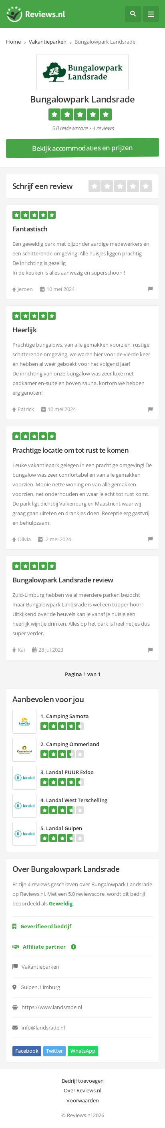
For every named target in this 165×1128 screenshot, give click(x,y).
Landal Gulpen (64, 828)
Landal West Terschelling (76, 800)
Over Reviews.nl (82, 1090)
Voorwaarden (82, 1100)
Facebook (26, 1050)
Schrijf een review (42, 186)
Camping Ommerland (72, 744)
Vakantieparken (47, 41)
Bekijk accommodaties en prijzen (82, 148)
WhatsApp (82, 1050)
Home (13, 41)
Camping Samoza (67, 716)
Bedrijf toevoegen (83, 1080)
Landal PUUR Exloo (70, 772)
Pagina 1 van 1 (83, 674)
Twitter (54, 1050)
